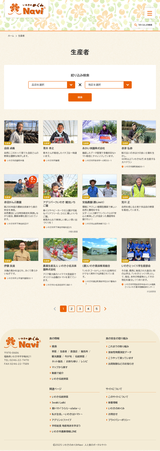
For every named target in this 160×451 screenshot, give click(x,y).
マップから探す (60, 368)
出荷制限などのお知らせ (121, 365)
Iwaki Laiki (58, 404)
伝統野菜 (80, 357)
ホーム (11, 36)
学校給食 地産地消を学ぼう (66, 427)
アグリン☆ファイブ (61, 421)
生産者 (63, 352)
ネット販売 (57, 362)
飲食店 (74, 352)
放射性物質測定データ (119, 353)
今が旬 (68, 357)
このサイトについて (118, 398)
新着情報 (113, 404)
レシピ (84, 362)
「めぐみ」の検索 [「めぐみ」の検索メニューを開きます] (143, 25)
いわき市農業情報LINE (64, 432)
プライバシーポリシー (119, 421)
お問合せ (113, 415)
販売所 (84, 352)
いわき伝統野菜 (60, 380)
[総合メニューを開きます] (149, 13)
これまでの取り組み (118, 347)
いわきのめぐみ (116, 409)
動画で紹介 (58, 374)
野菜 (54, 352)
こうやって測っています (120, 359)
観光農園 (56, 357)
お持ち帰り (72, 362)
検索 (80, 97)
